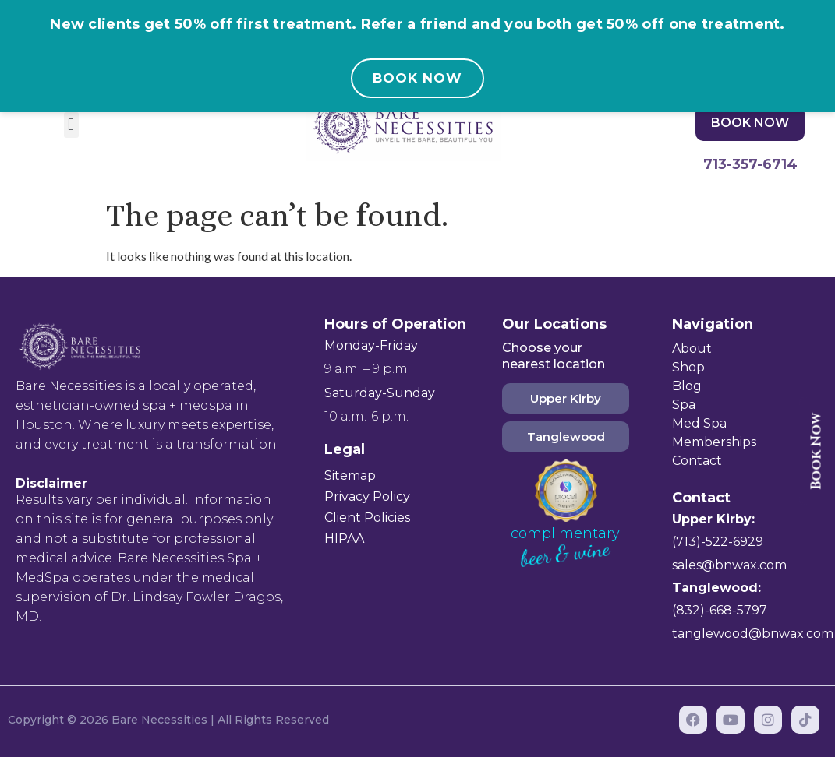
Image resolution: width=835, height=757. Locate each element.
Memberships (714, 442)
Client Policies (367, 517)
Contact (697, 460)
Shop (688, 367)
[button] (71, 125)
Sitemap (350, 475)
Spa (683, 404)
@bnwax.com (744, 565)
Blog (687, 385)
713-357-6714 (750, 164)
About (692, 348)
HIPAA (344, 538)
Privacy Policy (367, 496)
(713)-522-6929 (717, 541)
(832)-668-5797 (719, 610)
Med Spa (699, 423)
